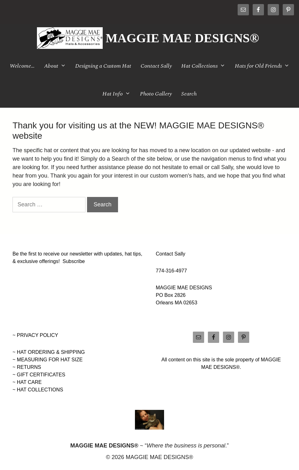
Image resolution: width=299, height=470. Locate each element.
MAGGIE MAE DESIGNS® (182, 38)
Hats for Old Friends (264, 66)
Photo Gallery (156, 94)
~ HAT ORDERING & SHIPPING (49, 352)
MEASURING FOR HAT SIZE (50, 359)
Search (189, 94)
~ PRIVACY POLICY (35, 335)
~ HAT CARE (27, 382)
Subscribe (74, 261)
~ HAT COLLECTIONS (38, 389)
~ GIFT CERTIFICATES (39, 374)
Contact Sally (156, 66)
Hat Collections (205, 66)
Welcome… (22, 66)
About (57, 66)
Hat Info (118, 94)
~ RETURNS (27, 367)
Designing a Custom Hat (103, 66)
